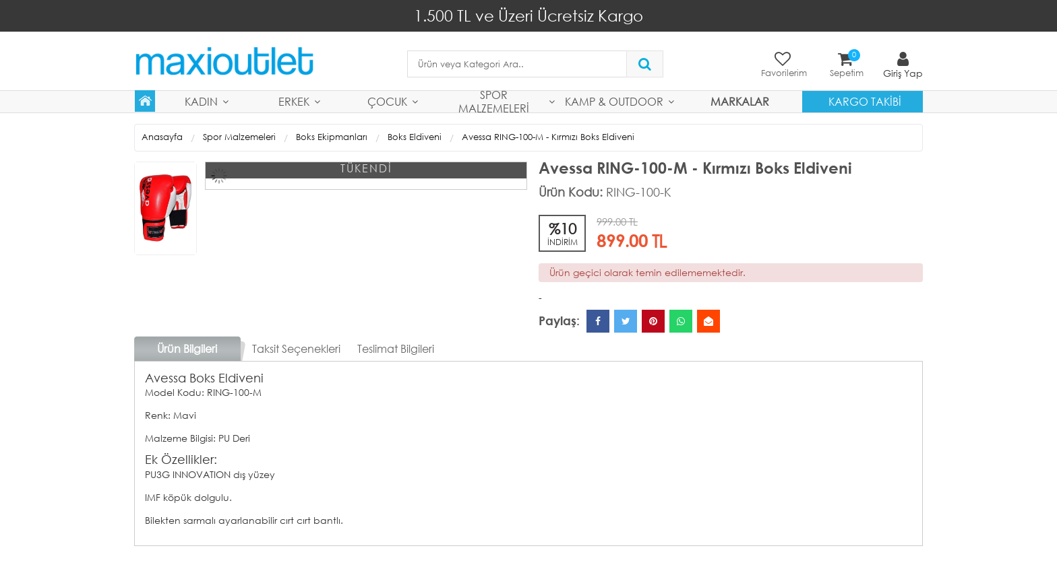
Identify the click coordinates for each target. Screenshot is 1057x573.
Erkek (293, 101)
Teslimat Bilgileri (395, 348)
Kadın (201, 101)
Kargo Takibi (864, 101)
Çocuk (387, 101)
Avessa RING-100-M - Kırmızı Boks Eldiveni (548, 137)
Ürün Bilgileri (187, 348)
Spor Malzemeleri (493, 101)
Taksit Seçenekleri (296, 348)
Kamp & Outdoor (614, 101)
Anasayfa (162, 137)
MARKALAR (740, 101)
